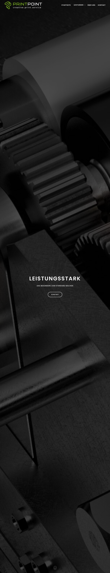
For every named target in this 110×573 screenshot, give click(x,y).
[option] (55, 286)
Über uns (91, 5)
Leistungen (78, 5)
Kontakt (101, 5)
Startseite (66, 5)
